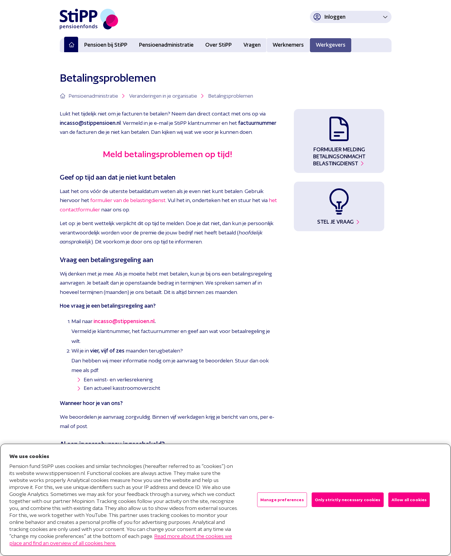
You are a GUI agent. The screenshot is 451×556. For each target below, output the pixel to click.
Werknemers (288, 45)
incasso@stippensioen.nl (124, 321)
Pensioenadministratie (166, 45)
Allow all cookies (409, 499)
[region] (225, 499)
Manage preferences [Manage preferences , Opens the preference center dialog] (282, 499)
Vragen (252, 45)
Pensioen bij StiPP (105, 45)
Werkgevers (330, 45)
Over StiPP (218, 45)
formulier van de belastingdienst (128, 200)
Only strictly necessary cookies (347, 499)
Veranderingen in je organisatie (167, 96)
